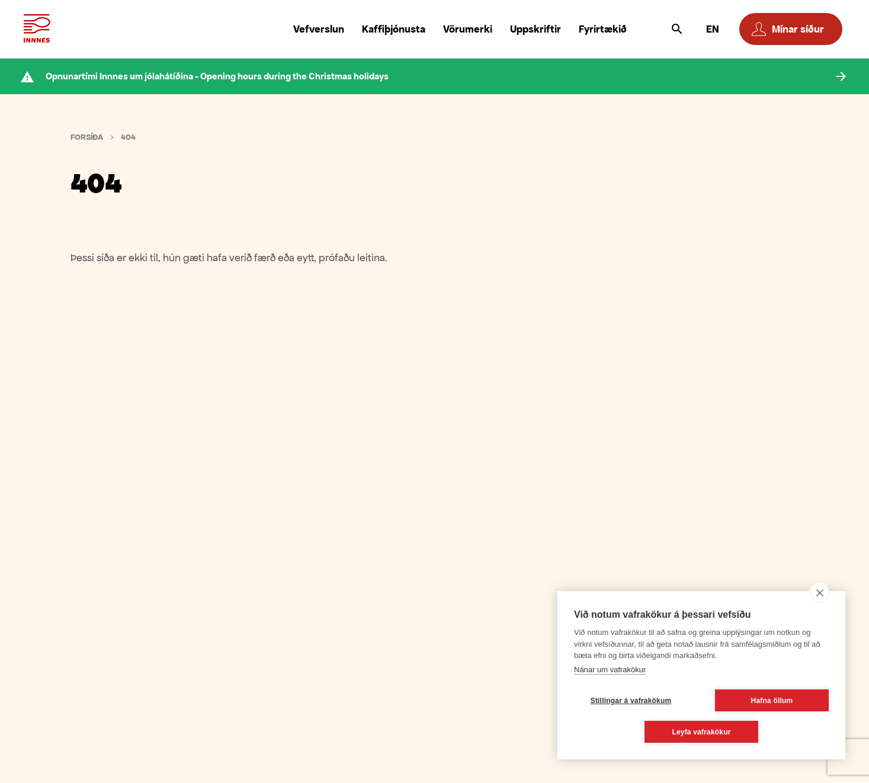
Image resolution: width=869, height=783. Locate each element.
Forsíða (86, 137)
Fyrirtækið (603, 29)
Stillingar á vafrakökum (631, 701)
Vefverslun (318, 29)
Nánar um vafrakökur (610, 669)
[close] (819, 592)
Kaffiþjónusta (393, 29)
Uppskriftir (535, 29)
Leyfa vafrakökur (701, 732)
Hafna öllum (772, 701)
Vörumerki (467, 29)
